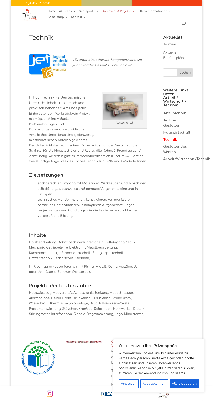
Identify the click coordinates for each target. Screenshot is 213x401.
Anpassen (128, 383)
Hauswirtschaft (177, 133)
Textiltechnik (174, 113)
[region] (159, 366)
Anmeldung (56, 17)
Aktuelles (65, 11)
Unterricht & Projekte (116, 11)
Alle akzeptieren (184, 383)
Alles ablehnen (154, 383)
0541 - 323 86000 (39, 3)
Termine (169, 44)
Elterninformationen (152, 11)
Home (52, 11)
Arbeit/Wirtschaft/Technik (186, 159)
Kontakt (76, 17)
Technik (170, 140)
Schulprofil (86, 11)
